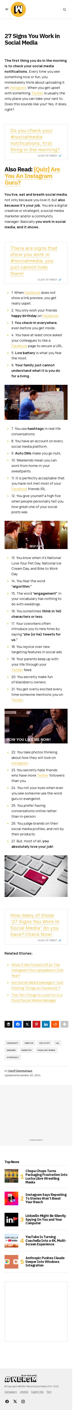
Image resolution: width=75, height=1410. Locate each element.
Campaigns (11, 1391)
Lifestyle (24, 1391)
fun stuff (44, 1043)
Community (12, 1043)
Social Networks (46, 1050)
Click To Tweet (47, 156)
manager (11, 1050)
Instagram (18, 87)
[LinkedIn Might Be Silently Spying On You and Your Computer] (11, 1219)
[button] (7, 9)
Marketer (26, 1050)
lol (57, 1043)
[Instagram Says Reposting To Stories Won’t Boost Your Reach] (11, 1198)
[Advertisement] (40, 1113)
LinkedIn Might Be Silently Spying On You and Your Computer (46, 1219)
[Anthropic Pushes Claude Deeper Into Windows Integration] (11, 1262)
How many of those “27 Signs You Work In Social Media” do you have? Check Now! (34, 924)
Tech (49, 1391)
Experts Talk (37, 1391)
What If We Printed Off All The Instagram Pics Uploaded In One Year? (37, 970)
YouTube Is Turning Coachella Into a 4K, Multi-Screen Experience (46, 1241)
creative (29, 1043)
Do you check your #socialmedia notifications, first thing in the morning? (35, 139)
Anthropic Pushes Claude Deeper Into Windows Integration (45, 1262)
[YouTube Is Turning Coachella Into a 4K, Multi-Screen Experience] (11, 1240)
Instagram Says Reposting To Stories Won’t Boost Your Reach (46, 1198)
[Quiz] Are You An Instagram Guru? (32, 175)
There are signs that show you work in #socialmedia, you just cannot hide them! (33, 261)
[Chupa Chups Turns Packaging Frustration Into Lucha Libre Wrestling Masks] (11, 1176)
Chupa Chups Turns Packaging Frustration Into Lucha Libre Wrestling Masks (46, 1176)
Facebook (32, 292)
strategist (13, 1057)
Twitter (37, 93)
